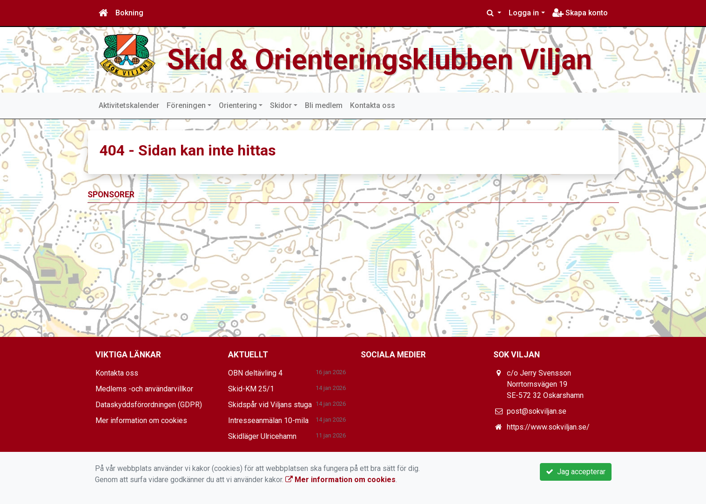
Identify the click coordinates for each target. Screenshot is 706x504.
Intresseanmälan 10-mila (268, 420)
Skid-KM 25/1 (251, 388)
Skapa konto (580, 12)
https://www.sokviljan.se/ (548, 427)
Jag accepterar (575, 471)
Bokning (129, 12)
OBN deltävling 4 (255, 373)
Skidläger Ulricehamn (262, 436)
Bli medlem (324, 105)
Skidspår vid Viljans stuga (270, 404)
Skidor (281, 105)
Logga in (524, 12)
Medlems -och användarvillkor (144, 388)
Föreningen (186, 105)
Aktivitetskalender (129, 105)
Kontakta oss (372, 105)
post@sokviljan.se (536, 411)
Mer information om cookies (141, 420)
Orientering (238, 105)
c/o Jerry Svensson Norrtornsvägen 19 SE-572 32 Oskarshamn (545, 384)
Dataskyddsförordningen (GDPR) (148, 404)
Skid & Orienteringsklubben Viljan (379, 59)
